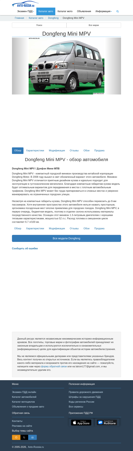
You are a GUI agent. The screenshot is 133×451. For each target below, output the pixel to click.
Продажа (99, 150)
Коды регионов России (81, 402)
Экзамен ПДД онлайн (24, 392)
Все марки (94, 25)
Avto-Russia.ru (36, 447)
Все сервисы (76, 406)
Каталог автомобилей (24, 397)
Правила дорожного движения (86, 392)
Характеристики (35, 150)
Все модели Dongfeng (66, 238)
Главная (19, 18)
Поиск (39, 25)
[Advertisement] (66, 122)
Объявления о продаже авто (28, 406)
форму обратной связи (54, 366)
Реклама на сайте (22, 426)
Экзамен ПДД (25, 11)
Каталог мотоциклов (23, 402)
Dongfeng (53, 18)
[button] (20, 66)
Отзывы (74, 150)
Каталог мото (65, 11)
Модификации (57, 150)
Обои (86, 150)
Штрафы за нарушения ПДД (85, 397)
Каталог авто (46, 11)
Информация (104, 11)
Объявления (84, 11)
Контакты (17, 421)
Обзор (17, 150)
